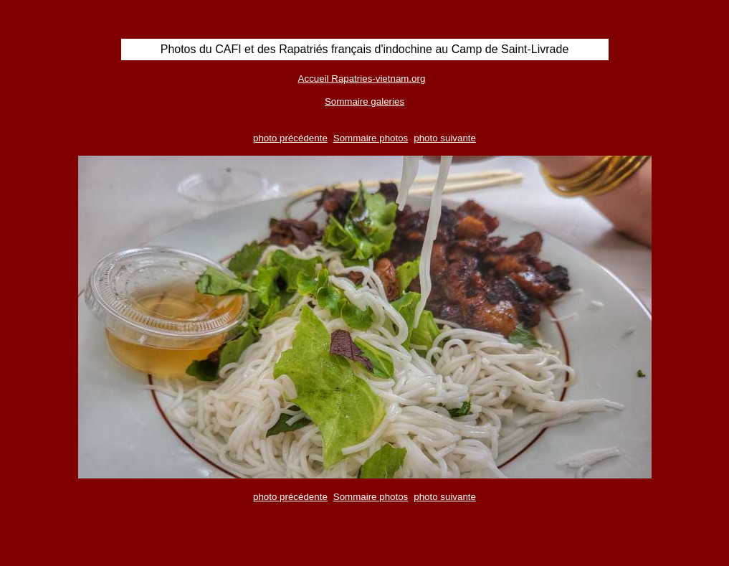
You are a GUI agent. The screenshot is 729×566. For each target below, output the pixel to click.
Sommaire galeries (364, 101)
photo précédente (290, 138)
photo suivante (445, 138)
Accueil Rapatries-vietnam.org (362, 78)
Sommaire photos (370, 138)
